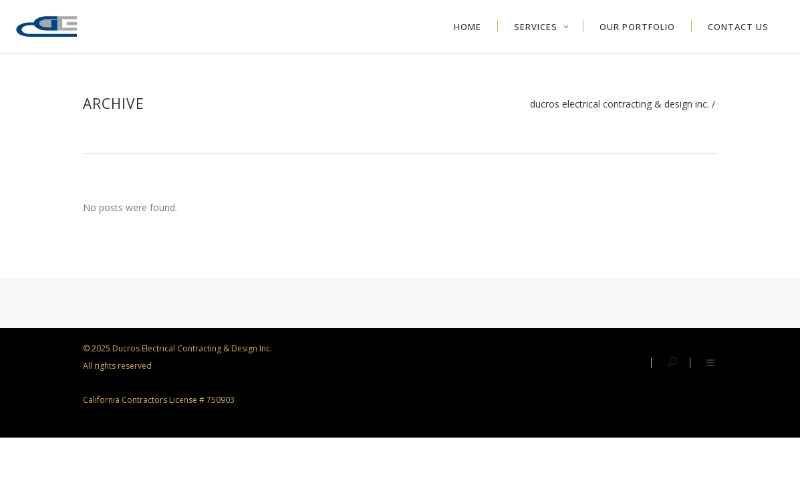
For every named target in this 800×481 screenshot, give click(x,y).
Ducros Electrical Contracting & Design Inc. (619, 104)
